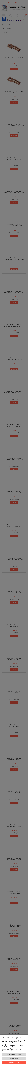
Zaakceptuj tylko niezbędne (14, 1054)
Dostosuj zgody (14, 1058)
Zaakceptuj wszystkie (14, 1062)
